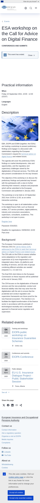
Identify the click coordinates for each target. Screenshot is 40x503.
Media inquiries (7, 439)
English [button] (25, 8)
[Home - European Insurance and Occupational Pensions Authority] (12, 8)
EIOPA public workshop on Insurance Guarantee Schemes (24, 337)
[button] (4, 405)
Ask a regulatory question (11, 433)
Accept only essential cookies (20, 498)
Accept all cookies (16, 492)
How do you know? (31, 1)
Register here (7, 221)
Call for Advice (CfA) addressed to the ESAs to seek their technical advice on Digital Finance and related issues (19, 249)
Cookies (5, 468)
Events (6, 21)
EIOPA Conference (22, 356)
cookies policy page (16, 477)
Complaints (6, 443)
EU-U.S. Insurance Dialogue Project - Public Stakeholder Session (22, 377)
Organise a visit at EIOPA (11, 436)
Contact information (9, 430)
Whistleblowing (7, 464)
